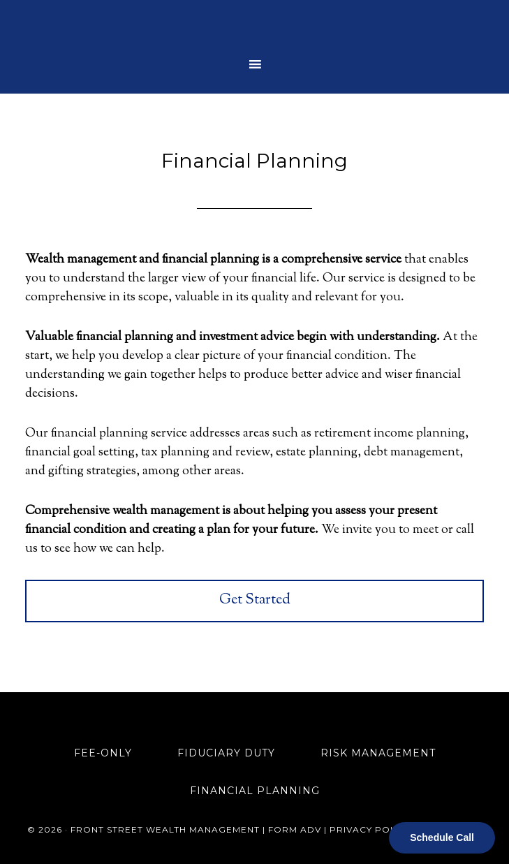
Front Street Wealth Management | (169, 829)
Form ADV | (299, 829)
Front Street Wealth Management (255, 24)
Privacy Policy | (375, 829)
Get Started (254, 600)
